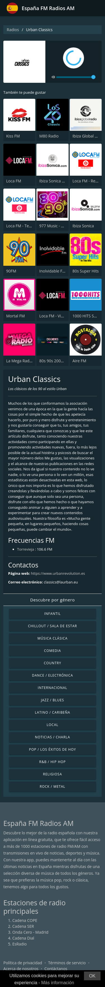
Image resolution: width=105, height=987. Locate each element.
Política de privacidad (22, 962)
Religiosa (52, 774)
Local (53, 724)
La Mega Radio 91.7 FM (27, 360)
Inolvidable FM (52, 271)
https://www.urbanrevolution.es (58, 573)
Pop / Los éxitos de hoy (52, 749)
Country (52, 663)
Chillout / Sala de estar (52, 626)
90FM (11, 271)
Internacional (52, 687)
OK (92, 976)
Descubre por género (52, 600)
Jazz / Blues (52, 700)
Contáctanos (56, 968)
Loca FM (13, 181)
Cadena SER (23, 926)
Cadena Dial (23, 938)
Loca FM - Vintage (55, 316)
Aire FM (79, 360)
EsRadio (19, 944)
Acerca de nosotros (20, 968)
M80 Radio (49, 136)
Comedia (52, 650)
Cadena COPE (24, 920)
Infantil (52, 613)
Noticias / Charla (52, 737)
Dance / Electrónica (52, 675)
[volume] (75, 77)
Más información (57, 982)
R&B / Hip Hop (52, 761)
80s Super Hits (86, 271)
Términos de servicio (67, 962)
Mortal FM (15, 316)
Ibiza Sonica (83, 225)
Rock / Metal (53, 786)
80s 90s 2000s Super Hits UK (65, 360)
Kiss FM (13, 136)
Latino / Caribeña (52, 712)
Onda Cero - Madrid (30, 932)
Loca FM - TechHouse (25, 225)
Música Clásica (53, 638)
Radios (13, 29)
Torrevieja (25, 549)
